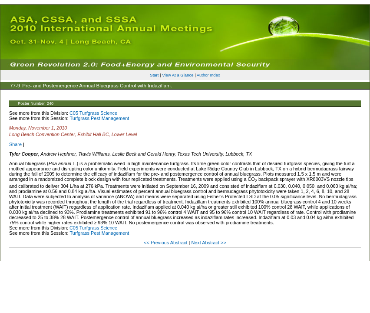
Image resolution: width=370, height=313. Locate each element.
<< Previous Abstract (166, 242)
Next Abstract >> (208, 242)
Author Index (208, 75)
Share (15, 144)
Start (154, 75)
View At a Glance (177, 75)
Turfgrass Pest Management (99, 118)
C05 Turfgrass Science (93, 113)
